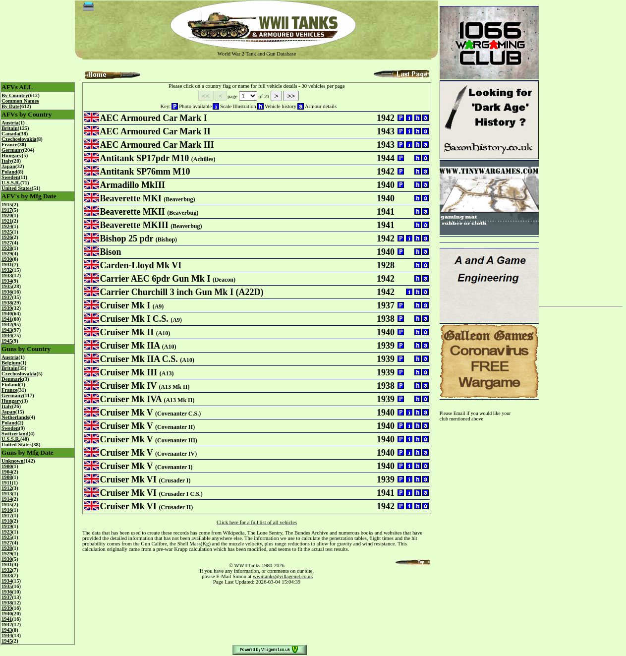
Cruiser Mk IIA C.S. (139, 359)
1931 (6, 264)
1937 (6, 297)
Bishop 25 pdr (127, 238)
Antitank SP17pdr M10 (144, 158)
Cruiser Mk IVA (131, 399)
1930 (6, 259)
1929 (6, 253)
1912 (6, 488)
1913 (6, 493)
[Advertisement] (581, 149)
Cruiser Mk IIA (130, 346)
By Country (14, 95)
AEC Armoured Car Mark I (153, 118)
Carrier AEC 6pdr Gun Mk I (155, 279)
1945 (6, 341)
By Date (10, 106)
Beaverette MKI (131, 198)
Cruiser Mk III (129, 372)
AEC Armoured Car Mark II (155, 131)
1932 (6, 270)
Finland (10, 384)
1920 (6, 215)
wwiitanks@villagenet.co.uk (283, 576)
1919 (6, 526)
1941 (6, 319)
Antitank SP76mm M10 (145, 172)
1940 (6, 313)
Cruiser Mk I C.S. (134, 319)
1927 (6, 242)
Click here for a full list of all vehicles (257, 522)
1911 (6, 482)
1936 (6, 292)
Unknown (12, 461)
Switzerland (14, 433)
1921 (6, 221)
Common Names (20, 101)
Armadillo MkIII (133, 185)
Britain (9, 128)
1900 (6, 466)
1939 (6, 308)
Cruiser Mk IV (128, 386)
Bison (110, 252)
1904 (6, 472)
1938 (6, 302)
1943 (6, 330)
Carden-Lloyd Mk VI (141, 265)
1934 (6, 281)
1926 (6, 237)
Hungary (11, 155)
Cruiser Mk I (125, 305)
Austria (9, 122)
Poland (9, 172)
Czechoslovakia (18, 139)
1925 (6, 232)
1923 (6, 532)
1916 (6, 510)
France (9, 144)
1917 (6, 210)
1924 (6, 226)
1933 (6, 275)
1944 (6, 335)
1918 (6, 521)
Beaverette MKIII (134, 225)
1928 (6, 248)
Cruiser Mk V (126, 412)
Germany (12, 150)
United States (16, 188)
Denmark (12, 379)
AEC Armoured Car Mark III (157, 145)
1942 (6, 324)
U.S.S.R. (10, 182)
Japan (8, 166)
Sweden (10, 177)
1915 (6, 204)
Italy (6, 161)
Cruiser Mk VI (128, 479)
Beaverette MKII (132, 212)
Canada (10, 133)
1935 (6, 286)
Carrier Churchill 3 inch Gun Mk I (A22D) (182, 292)
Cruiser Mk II (127, 332)
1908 (6, 477)
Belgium (10, 362)
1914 (6, 499)
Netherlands (15, 417)
